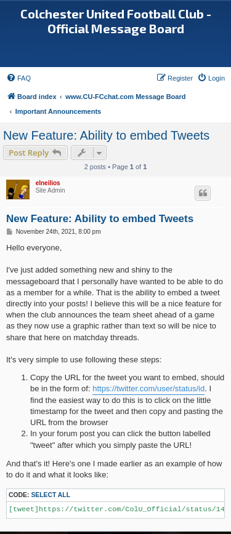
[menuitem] (18, 78)
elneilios (48, 183)
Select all (50, 495)
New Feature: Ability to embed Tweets (106, 135)
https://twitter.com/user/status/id (148, 388)
